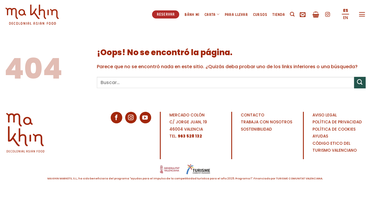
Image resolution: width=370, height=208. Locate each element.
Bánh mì (191, 14)
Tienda (278, 14)
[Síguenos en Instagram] (327, 15)
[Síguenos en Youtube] (145, 117)
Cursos (260, 14)
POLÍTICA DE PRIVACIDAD (337, 122)
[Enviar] (360, 82)
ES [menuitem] (345, 10)
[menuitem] (345, 10)
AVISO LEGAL (324, 115)
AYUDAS (320, 136)
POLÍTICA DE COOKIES (334, 129)
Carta (211, 14)
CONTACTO (252, 115)
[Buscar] (292, 14)
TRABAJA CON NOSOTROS (266, 122)
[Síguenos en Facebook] (116, 117)
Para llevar (236, 14)
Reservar (166, 14)
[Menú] (362, 14)
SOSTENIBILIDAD (256, 129)
